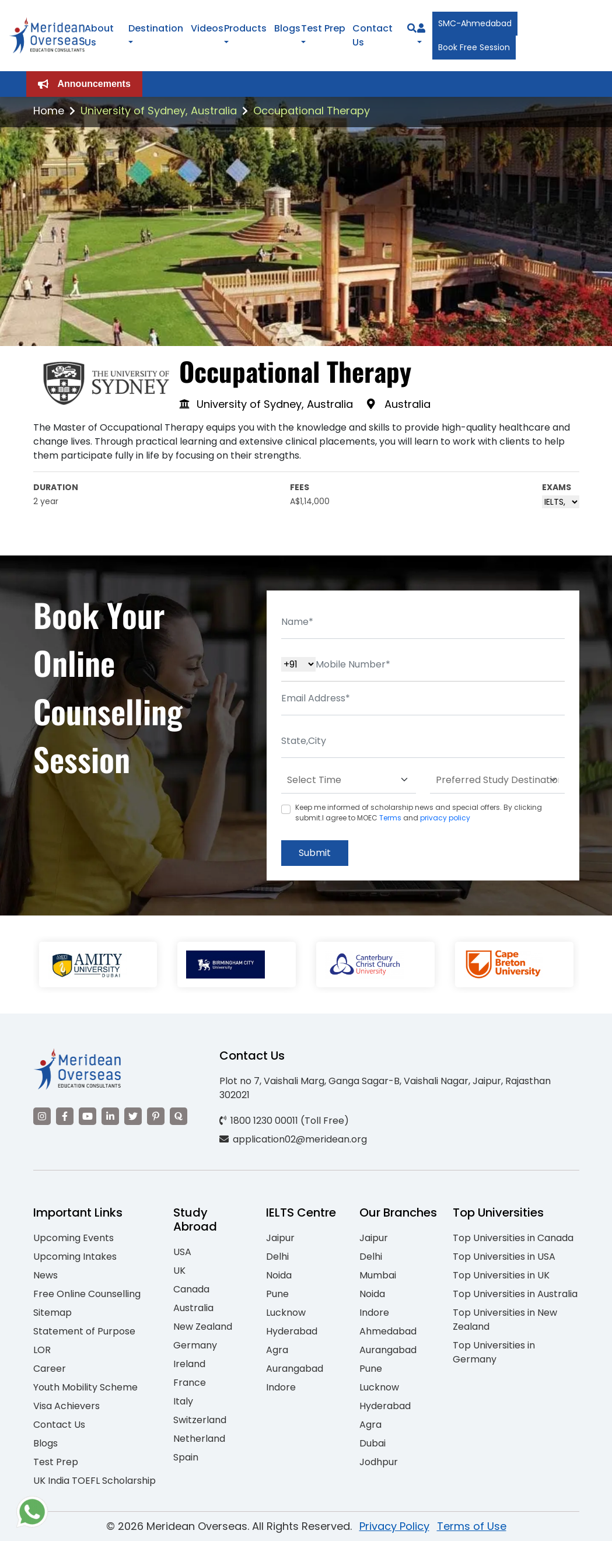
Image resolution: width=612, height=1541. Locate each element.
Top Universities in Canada (513, 1238)
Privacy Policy (394, 1526)
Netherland (199, 1438)
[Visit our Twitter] (133, 1116)
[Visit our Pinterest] (156, 1116)
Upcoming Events (73, 1238)
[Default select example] (348, 780)
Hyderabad (291, 1331)
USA (182, 1252)
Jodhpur (378, 1462)
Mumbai (377, 1275)
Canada (191, 1289)
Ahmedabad (388, 1331)
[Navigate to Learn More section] (421, 29)
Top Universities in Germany (494, 1352)
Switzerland (199, 1420)
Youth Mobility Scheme (85, 1387)
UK (179, 1270)
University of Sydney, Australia (159, 110)
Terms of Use (471, 1526)
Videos (207, 28)
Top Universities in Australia (515, 1294)
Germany (195, 1345)
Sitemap (52, 1312)
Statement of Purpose (84, 1331)
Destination (155, 28)
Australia (193, 1308)
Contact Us (59, 1424)
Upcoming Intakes (75, 1256)
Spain (185, 1457)
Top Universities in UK (501, 1275)
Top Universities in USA (504, 1256)
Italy (183, 1401)
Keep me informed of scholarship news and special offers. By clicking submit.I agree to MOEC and (418, 812)
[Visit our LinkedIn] (110, 1116)
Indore (281, 1387)
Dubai (372, 1443)
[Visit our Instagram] (42, 1116)
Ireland (189, 1364)
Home (48, 110)
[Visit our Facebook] (65, 1116)
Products (245, 28)
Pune (277, 1294)
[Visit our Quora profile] (178, 1116)
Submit (315, 852)
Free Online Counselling (87, 1294)
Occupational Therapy (311, 110)
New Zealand (202, 1326)
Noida (279, 1275)
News (45, 1275)
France (189, 1382)
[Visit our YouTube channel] (87, 1116)
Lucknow (286, 1312)
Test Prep (323, 28)
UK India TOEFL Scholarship (94, 1480)
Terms (390, 818)
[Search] (412, 28)
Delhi (277, 1256)
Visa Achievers (66, 1406)
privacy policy (445, 818)
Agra (277, 1350)
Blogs (287, 28)
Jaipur (280, 1238)
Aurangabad (294, 1368)
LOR (42, 1350)
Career (49, 1368)
